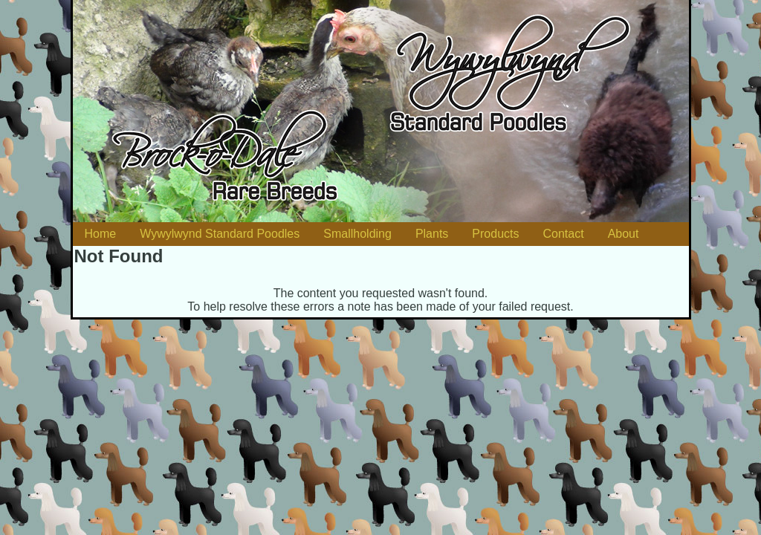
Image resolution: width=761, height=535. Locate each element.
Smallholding (357, 233)
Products (495, 233)
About (623, 233)
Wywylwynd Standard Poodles (219, 233)
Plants (431, 233)
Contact (563, 233)
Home (101, 233)
